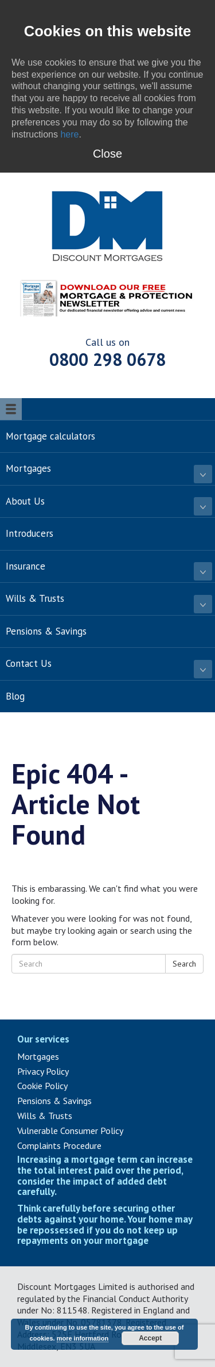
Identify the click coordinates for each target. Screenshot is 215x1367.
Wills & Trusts (44, 1115)
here (69, 134)
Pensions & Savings (54, 1100)
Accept (150, 1338)
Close (107, 153)
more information (82, 1338)
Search (184, 964)
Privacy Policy (43, 1071)
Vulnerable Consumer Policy (70, 1130)
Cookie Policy (42, 1085)
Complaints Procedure (59, 1145)
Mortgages (38, 1056)
